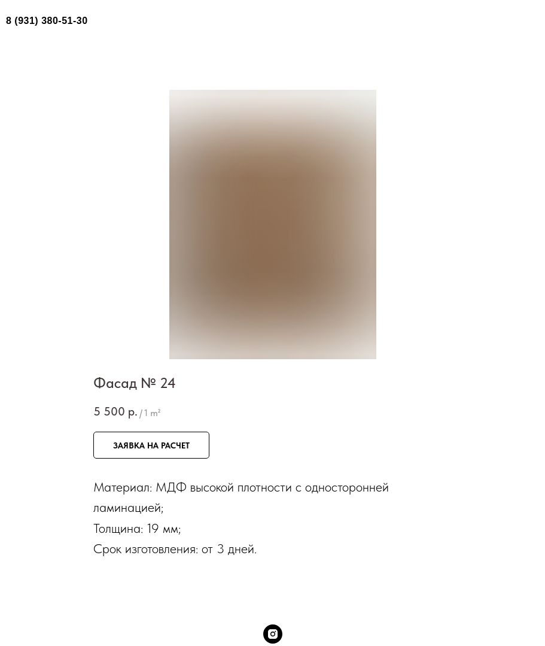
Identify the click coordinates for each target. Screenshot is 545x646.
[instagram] (272, 634)
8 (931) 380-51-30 (47, 21)
